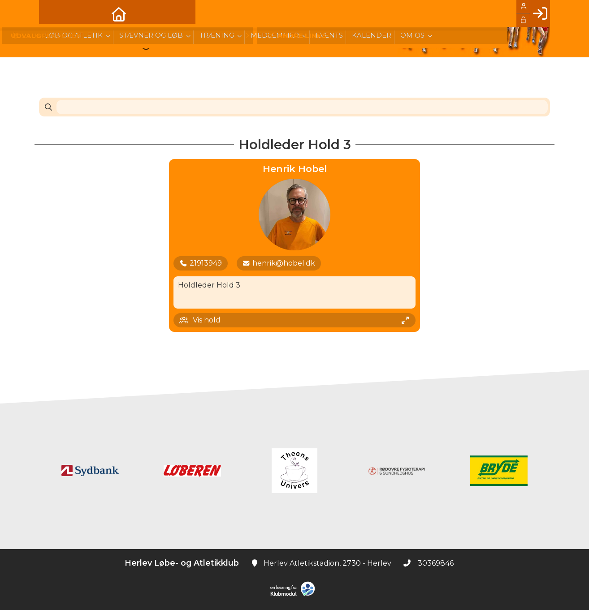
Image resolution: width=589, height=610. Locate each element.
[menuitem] (52, 13)
